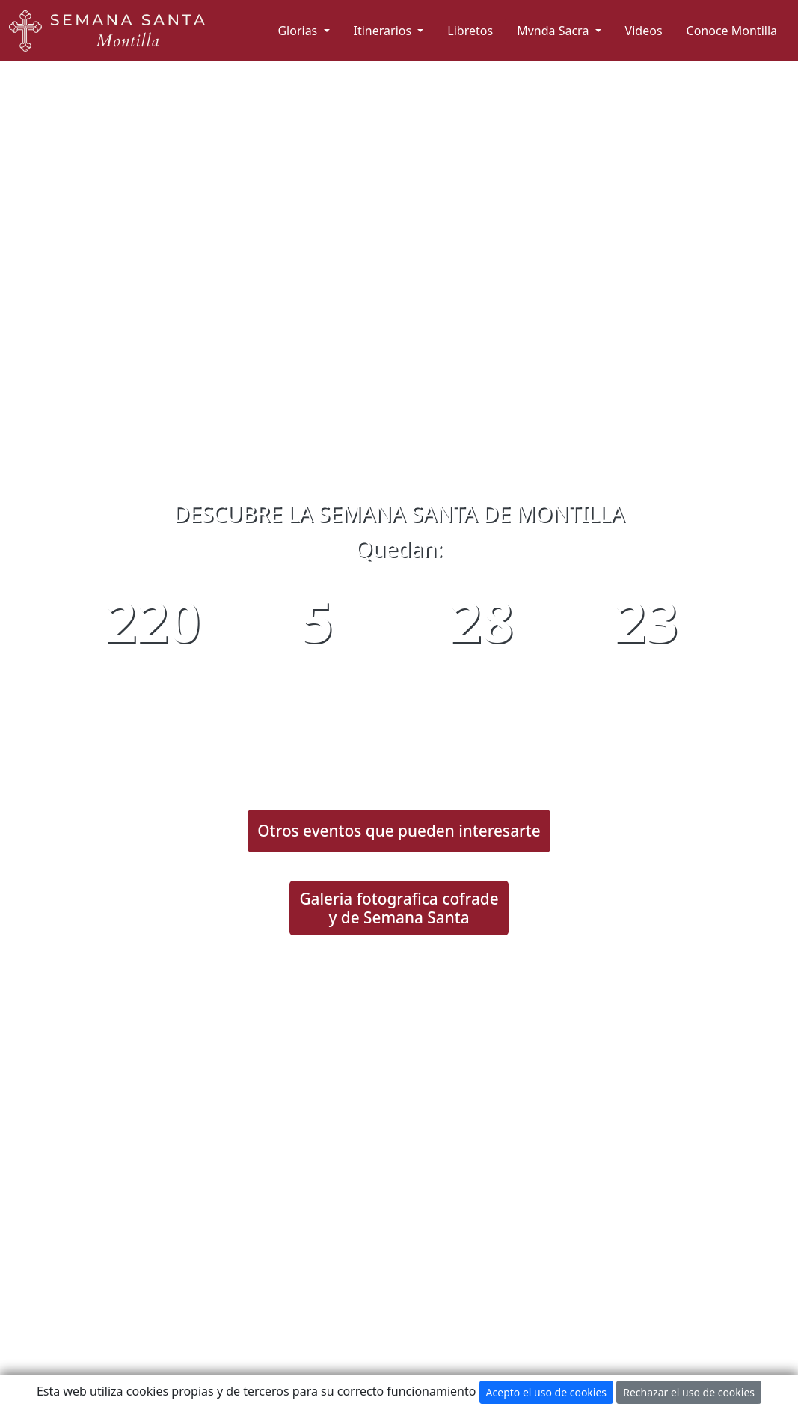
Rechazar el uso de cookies (689, 1392)
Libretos (470, 30)
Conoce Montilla (732, 30)
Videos (644, 30)
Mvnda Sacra (554, 30)
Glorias (298, 30)
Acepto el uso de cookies (546, 1392)
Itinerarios (384, 30)
